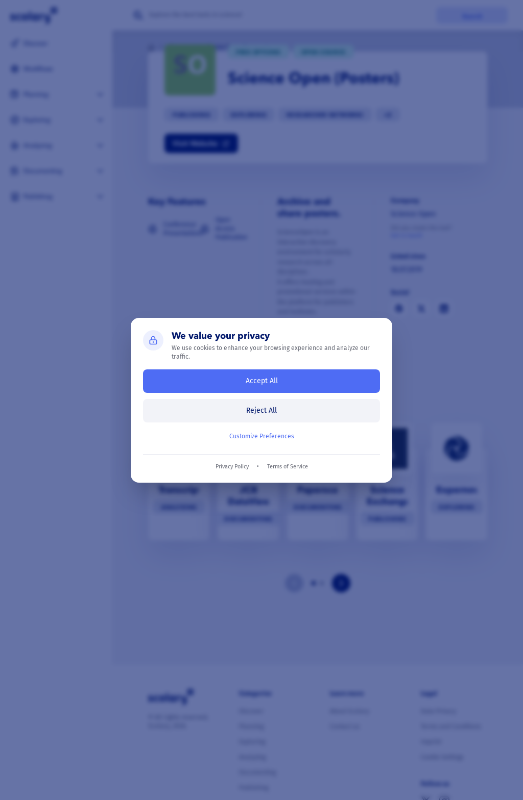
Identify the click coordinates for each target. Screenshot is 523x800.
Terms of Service (287, 466)
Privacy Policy (232, 466)
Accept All (262, 381)
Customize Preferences (261, 436)
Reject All (261, 410)
